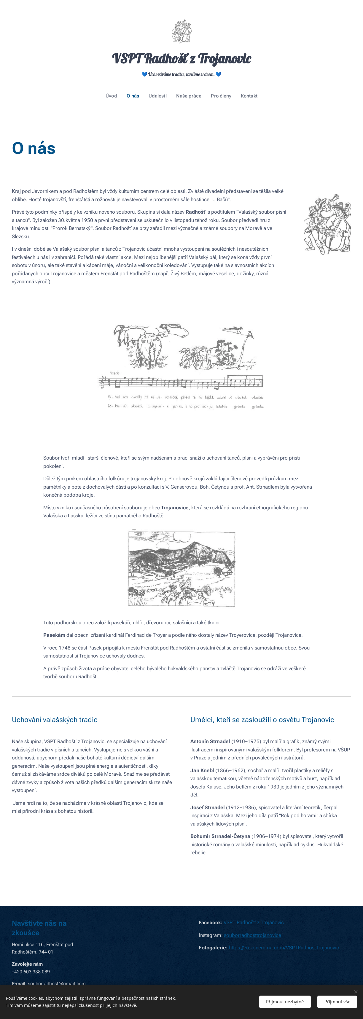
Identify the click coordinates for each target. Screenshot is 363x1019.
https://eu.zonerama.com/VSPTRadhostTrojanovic (284, 948)
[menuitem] (115, 96)
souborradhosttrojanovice (252, 935)
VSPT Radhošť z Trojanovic (254, 922)
